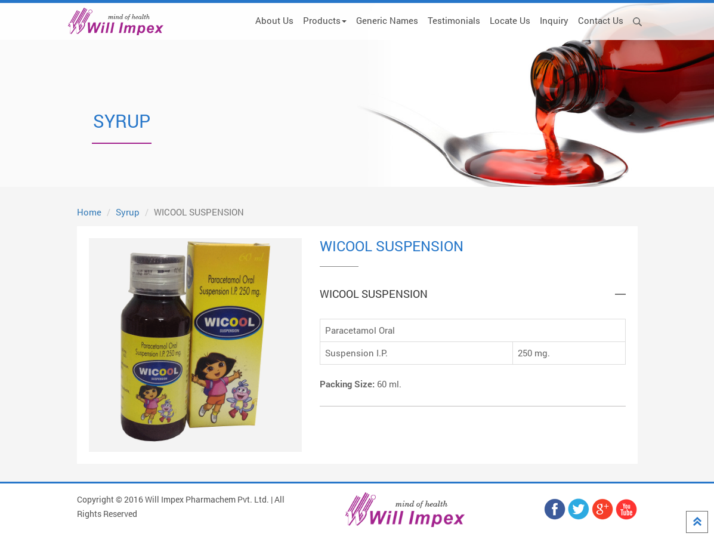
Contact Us (600, 20)
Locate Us (510, 20)
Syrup (128, 212)
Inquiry (554, 20)
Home (89, 212)
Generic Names (387, 20)
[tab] (473, 294)
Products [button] (325, 20)
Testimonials (454, 20)
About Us (274, 20)
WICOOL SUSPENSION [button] (374, 294)
